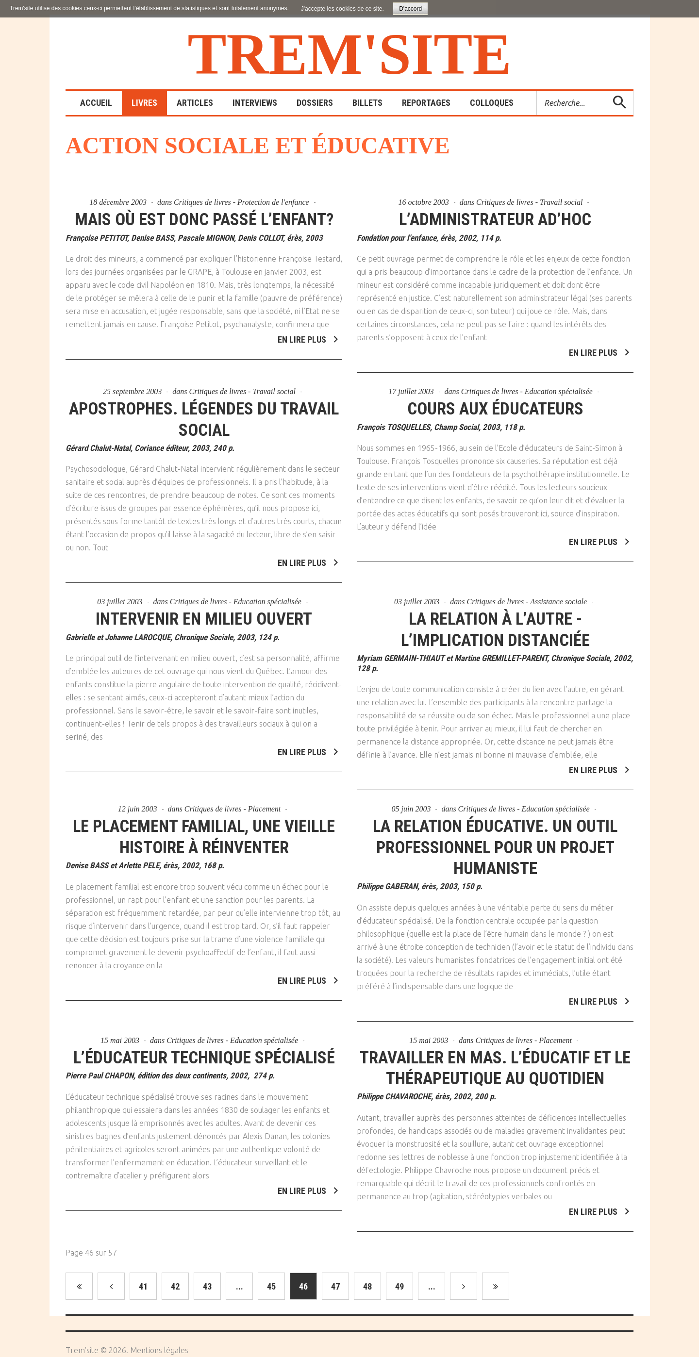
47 (335, 1286)
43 (207, 1286)
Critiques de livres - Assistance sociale (527, 595)
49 (399, 1286)
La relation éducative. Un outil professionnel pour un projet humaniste (495, 841)
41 (143, 1286)
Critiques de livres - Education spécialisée (527, 385)
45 (271, 1286)
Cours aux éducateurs (495, 403)
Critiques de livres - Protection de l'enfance (241, 202)
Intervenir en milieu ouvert (204, 613)
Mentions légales (159, 1350)
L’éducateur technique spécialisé (204, 1051)
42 (175, 1286)
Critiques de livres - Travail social (529, 202)
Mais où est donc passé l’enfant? (204, 220)
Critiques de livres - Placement (232, 802)
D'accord (410, 8)
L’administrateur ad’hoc (495, 220)
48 (367, 1286)
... (239, 1286)
